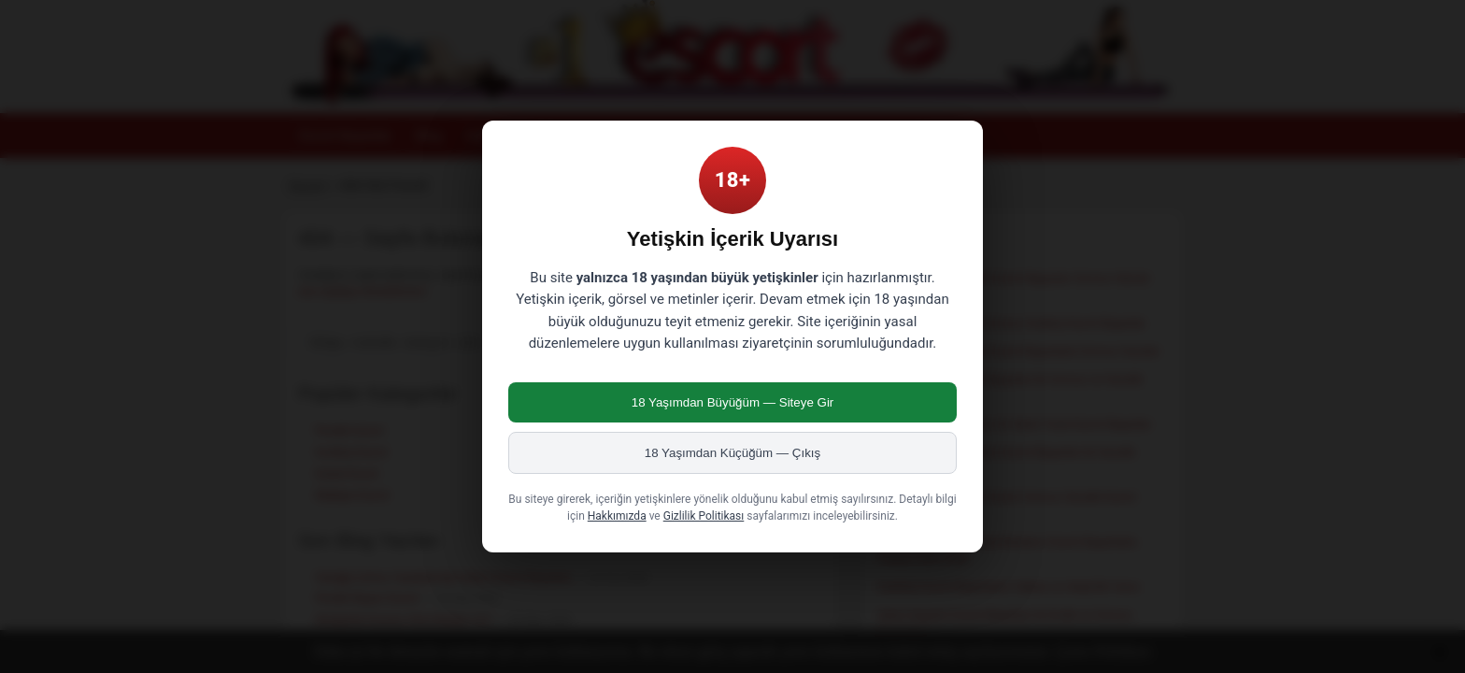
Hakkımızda (617, 516)
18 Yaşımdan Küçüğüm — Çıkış (732, 453)
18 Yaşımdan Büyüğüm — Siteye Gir (733, 402)
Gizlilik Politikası (704, 516)
